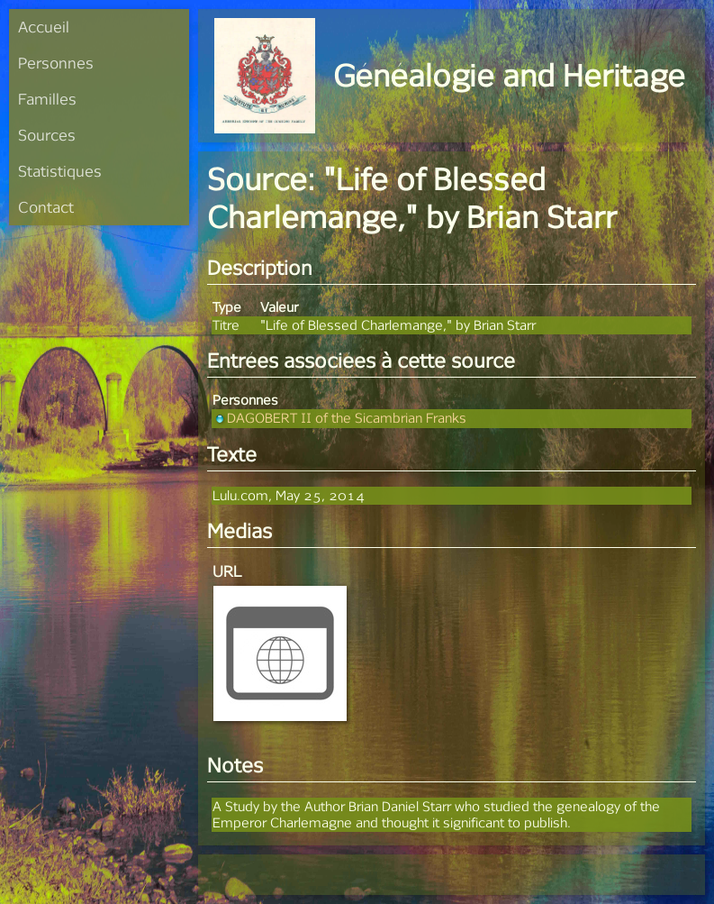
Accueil (43, 26)
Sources (47, 134)
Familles (47, 98)
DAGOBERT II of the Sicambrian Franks (339, 417)
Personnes (56, 62)
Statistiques (60, 170)
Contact (46, 206)
